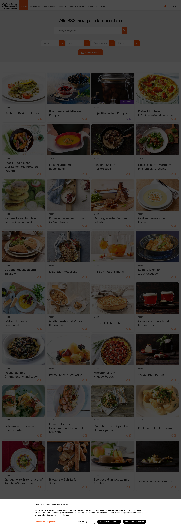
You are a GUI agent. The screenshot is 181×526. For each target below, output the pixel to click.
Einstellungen (83, 521)
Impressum (51, 522)
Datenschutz (40, 522)
